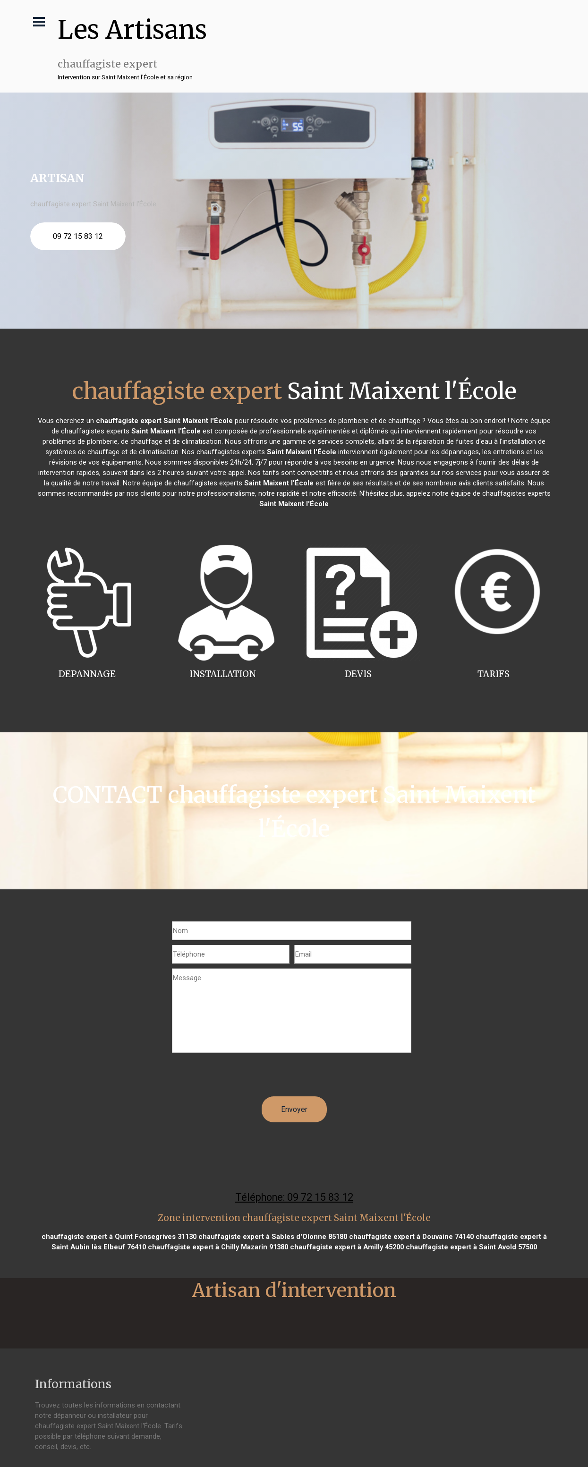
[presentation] (243, 1078)
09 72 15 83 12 (78, 236)
